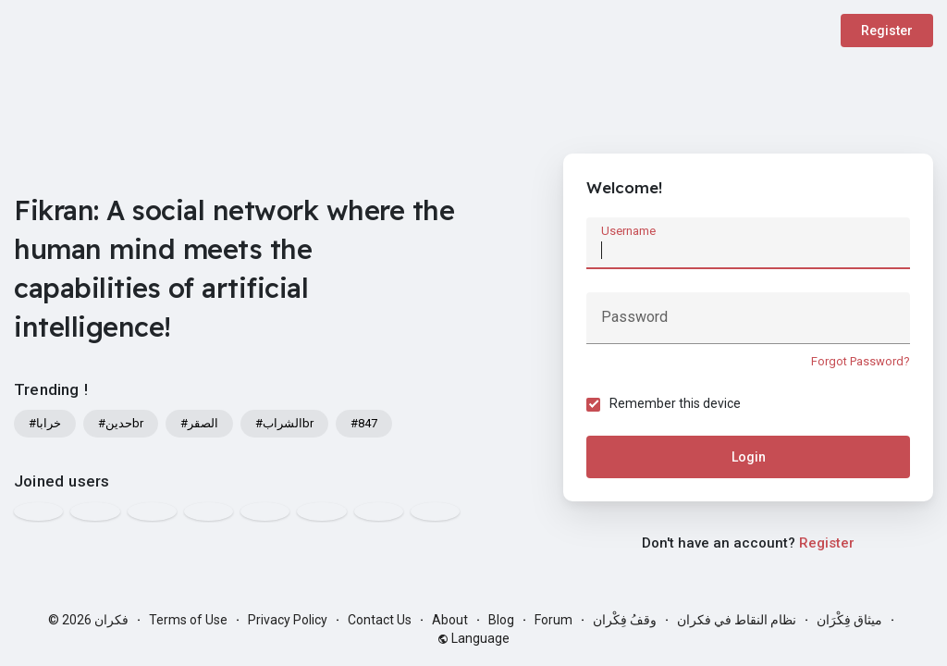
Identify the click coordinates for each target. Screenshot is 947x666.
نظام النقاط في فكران (736, 619)
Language (473, 638)
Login (749, 457)
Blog (501, 619)
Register (887, 30)
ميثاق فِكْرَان (849, 619)
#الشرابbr (284, 423)
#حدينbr (120, 423)
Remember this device (675, 403)
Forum (553, 619)
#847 (364, 423)
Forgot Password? (860, 361)
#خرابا (45, 423)
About (450, 619)
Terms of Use (188, 619)
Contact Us (380, 619)
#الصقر (199, 423)
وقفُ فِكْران (625, 619)
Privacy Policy (287, 619)
